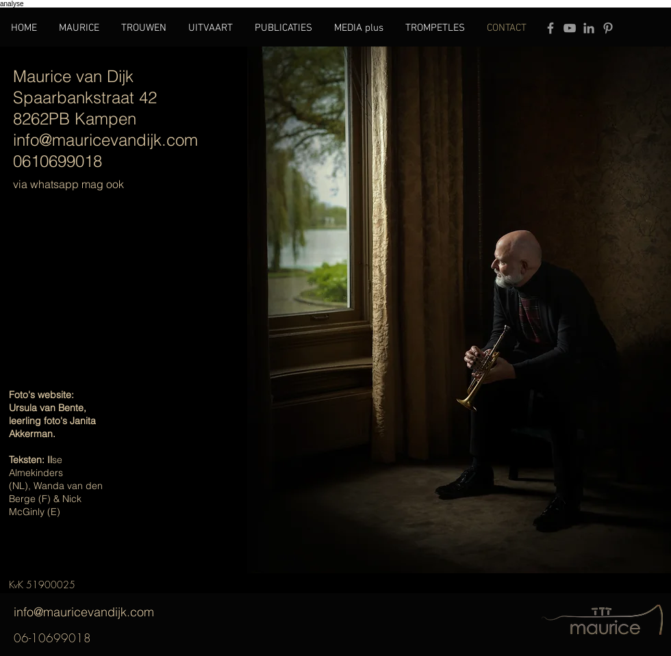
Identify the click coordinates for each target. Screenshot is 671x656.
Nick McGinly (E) (45, 505)
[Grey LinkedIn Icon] (588, 28)
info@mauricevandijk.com (106, 612)
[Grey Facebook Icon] (550, 28)
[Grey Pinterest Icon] (608, 28)
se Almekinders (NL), (36, 473)
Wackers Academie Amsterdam (51, 544)
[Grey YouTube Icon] (569, 28)
